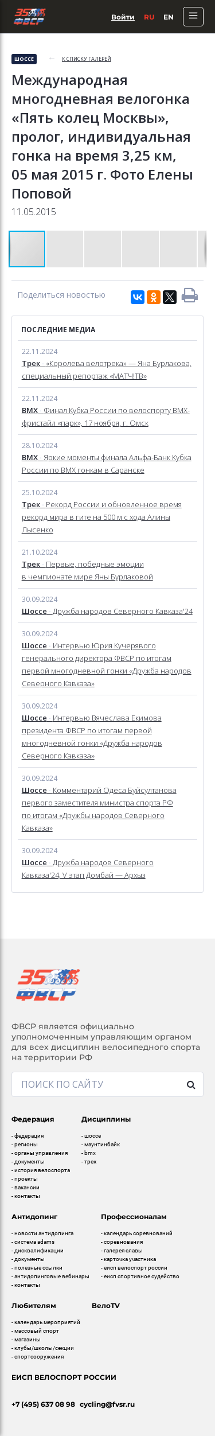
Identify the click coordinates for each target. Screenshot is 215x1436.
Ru (149, 17)
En (168, 17)
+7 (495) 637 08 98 (43, 1404)
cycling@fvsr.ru (107, 1404)
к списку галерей (86, 59)
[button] (65, 248)
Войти (123, 17)
